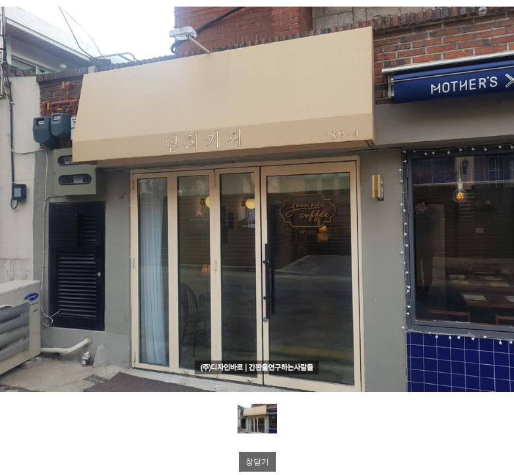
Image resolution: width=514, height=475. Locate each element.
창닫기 (257, 461)
